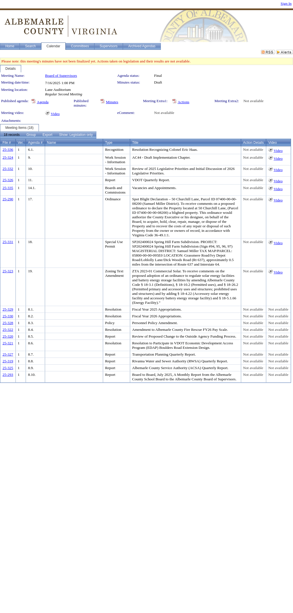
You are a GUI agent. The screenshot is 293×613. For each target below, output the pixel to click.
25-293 (8, 374)
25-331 (8, 242)
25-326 (8, 180)
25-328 (8, 323)
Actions (183, 102)
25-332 (8, 169)
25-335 (8, 188)
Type (108, 143)
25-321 (8, 343)
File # (7, 143)
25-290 (8, 199)
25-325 (8, 368)
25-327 (8, 354)
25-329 (8, 309)
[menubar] (48, 135)
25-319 (8, 361)
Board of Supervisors (61, 75)
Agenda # (35, 143)
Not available (253, 101)
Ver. (21, 143)
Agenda (42, 102)
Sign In (286, 3)
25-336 (8, 149)
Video (55, 114)
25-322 (8, 329)
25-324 (8, 157)
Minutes (112, 102)
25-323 (8, 271)
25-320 (8, 336)
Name (51, 143)
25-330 (8, 316)
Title (135, 143)
